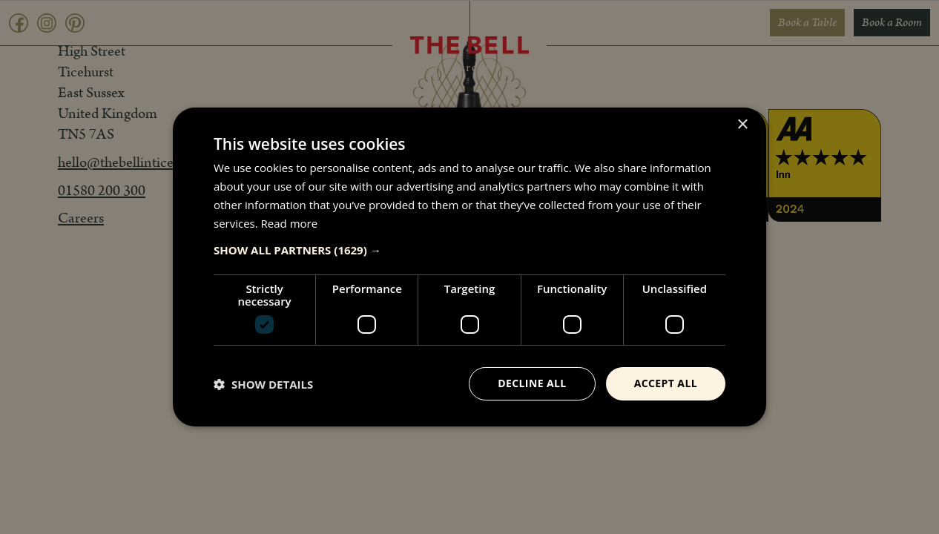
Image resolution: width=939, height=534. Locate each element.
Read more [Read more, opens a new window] (289, 223)
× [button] (742, 125)
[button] (469, 250)
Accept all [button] (665, 383)
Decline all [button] (532, 383)
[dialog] (469, 267)
